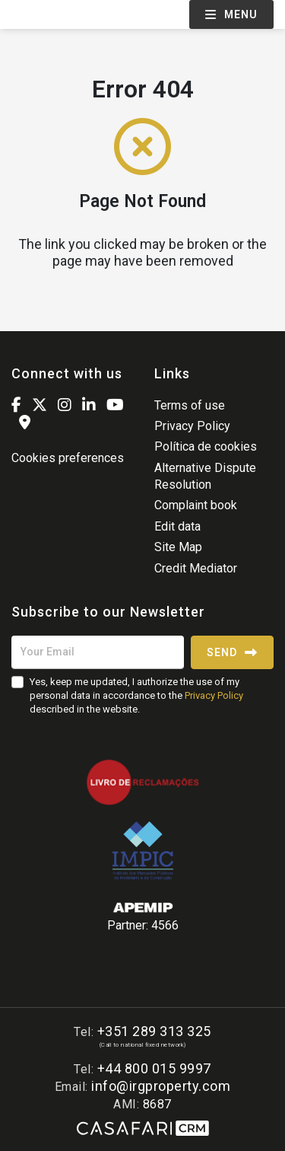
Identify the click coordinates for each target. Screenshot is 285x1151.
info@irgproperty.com (160, 1086)
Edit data (177, 526)
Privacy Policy (192, 426)
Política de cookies (205, 446)
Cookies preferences (67, 458)
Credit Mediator (195, 568)
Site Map (178, 547)
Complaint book (195, 505)
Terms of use (189, 405)
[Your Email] (97, 652)
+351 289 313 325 (154, 1031)
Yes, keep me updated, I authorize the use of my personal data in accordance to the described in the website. (136, 695)
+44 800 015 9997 (154, 1068)
